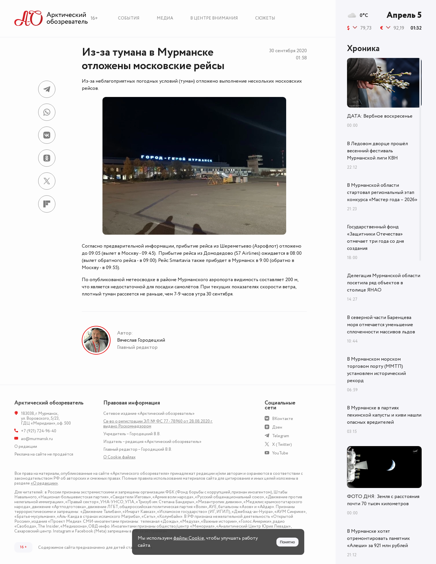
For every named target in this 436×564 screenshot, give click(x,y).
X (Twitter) (282, 444)
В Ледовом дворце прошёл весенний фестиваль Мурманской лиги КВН (377, 151)
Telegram (280, 435)
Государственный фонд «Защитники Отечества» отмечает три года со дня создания (375, 237)
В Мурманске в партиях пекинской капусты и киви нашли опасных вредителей (384, 415)
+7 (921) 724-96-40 (38, 431)
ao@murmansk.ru (37, 438)
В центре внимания (214, 18)
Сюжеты (265, 18)
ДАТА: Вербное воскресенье (379, 116)
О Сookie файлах (119, 457)
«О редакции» (44, 483)
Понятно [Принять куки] (287, 542)
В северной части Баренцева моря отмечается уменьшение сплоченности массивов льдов (381, 324)
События (128, 18)
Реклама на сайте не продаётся (43, 454)
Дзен (277, 427)
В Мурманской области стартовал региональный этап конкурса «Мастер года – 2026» (382, 192)
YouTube (280, 453)
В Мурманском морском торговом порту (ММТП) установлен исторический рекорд (376, 370)
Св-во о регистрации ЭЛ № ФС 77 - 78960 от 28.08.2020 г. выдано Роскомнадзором (158, 424)
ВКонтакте (282, 418)
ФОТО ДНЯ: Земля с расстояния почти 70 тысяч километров (383, 500)
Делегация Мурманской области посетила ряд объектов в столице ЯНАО (383, 282)
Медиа (165, 18)
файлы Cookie (188, 538)
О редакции (25, 446)
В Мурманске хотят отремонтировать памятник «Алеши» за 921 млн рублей (378, 538)
